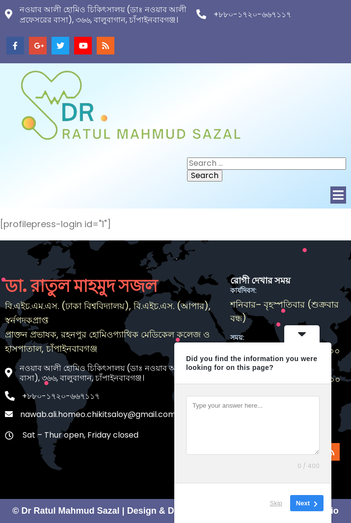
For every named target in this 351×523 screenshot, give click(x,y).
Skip (276, 503)
